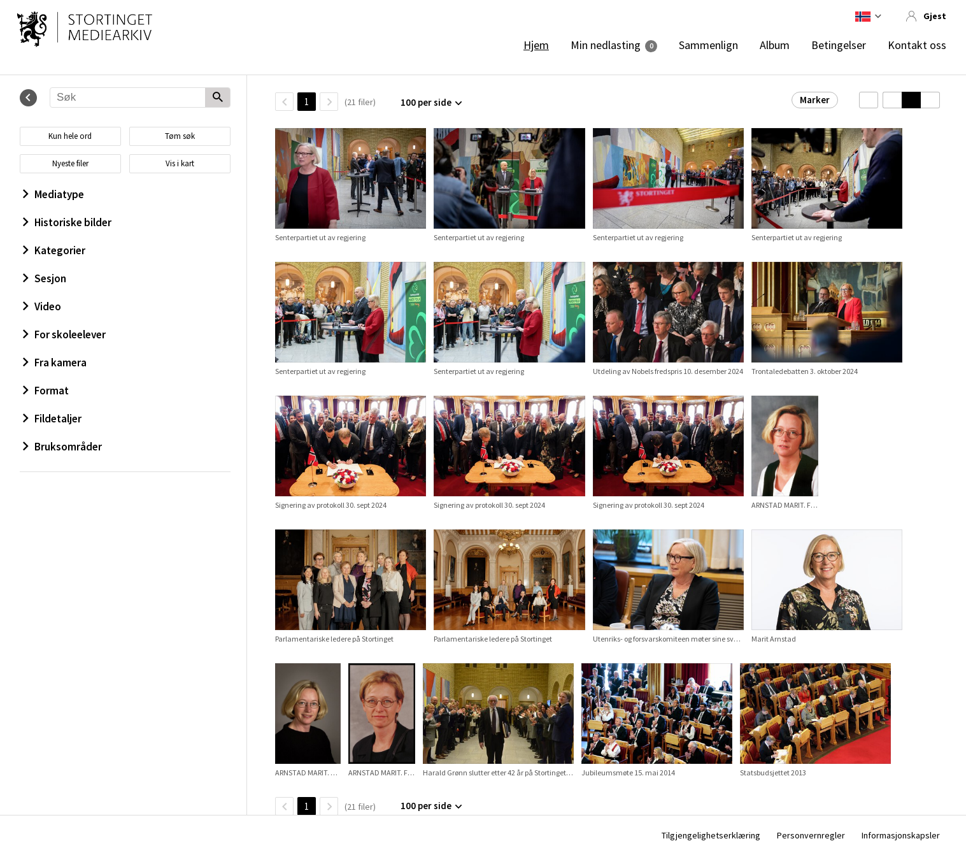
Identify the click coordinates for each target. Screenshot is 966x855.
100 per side (426, 102)
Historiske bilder (67, 222)
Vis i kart (180, 163)
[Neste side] (329, 101)
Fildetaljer (52, 419)
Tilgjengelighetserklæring (711, 835)
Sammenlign (708, 45)
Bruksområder (62, 447)
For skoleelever (64, 334)
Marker (815, 100)
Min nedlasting (606, 45)
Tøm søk (180, 136)
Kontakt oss (917, 45)
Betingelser (838, 45)
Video (42, 306)
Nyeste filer (70, 163)
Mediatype (53, 194)
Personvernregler (811, 835)
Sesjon (44, 278)
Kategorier (54, 250)
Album (775, 45)
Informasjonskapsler (901, 835)
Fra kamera (55, 363)
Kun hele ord (70, 136)
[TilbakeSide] (284, 101)
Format (46, 391)
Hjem (536, 45)
